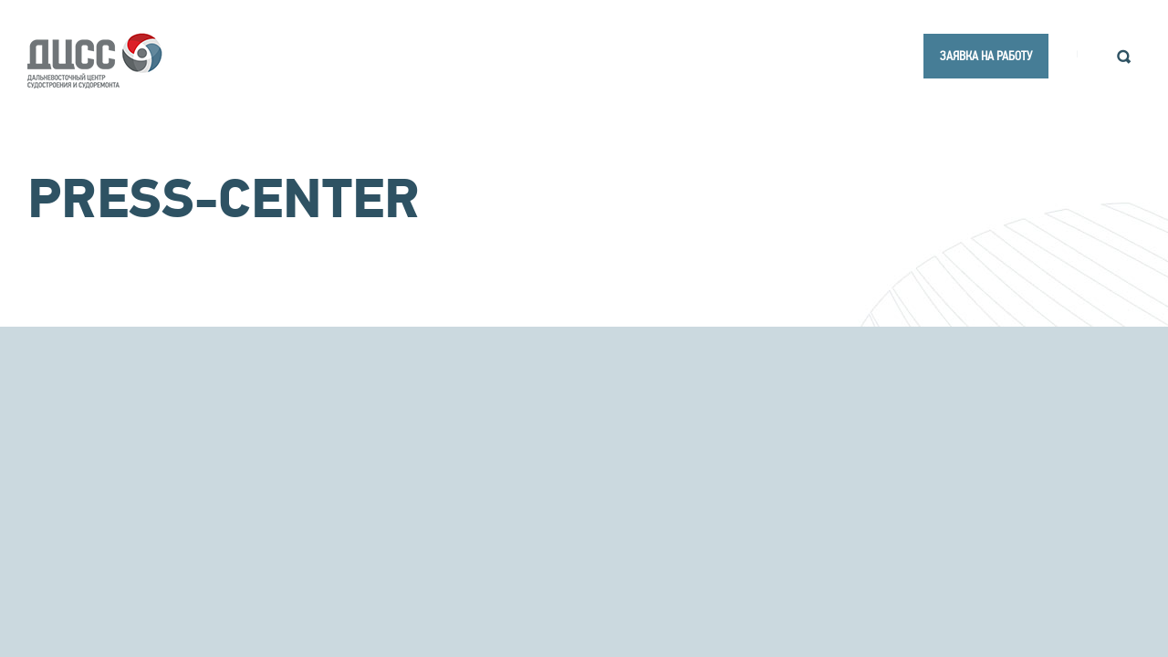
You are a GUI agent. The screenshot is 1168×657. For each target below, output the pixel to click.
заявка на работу (986, 55)
